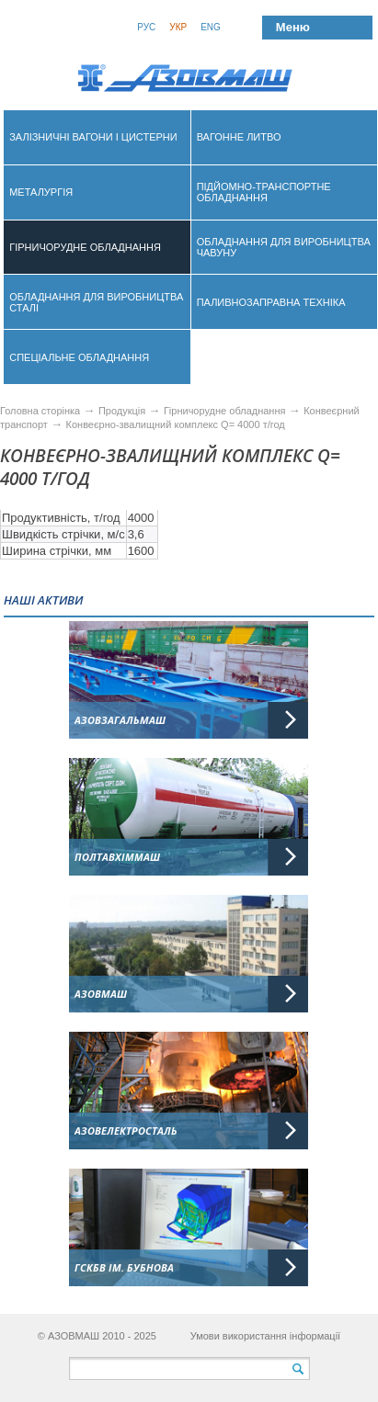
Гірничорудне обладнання (226, 410)
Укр (178, 27)
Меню (293, 27)
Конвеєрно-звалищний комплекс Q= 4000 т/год (175, 424)
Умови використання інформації (265, 1335)
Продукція (123, 410)
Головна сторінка (40, 410)
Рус (146, 27)
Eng (210, 27)
